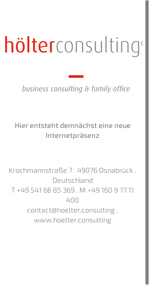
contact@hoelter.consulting (71, 210)
